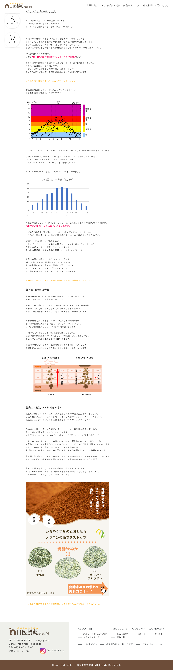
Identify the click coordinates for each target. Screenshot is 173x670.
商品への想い (114, 5)
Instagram (55, 650)
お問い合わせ (161, 5)
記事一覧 (142, 634)
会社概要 (148, 5)
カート (14, 42)
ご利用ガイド (90, 644)
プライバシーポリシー (153, 644)
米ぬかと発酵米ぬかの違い (95, 634)
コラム (138, 5)
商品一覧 (128, 5)
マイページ (14, 24)
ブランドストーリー (92, 637)
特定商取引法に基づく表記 (119, 644)
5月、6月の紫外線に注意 (41, 11)
